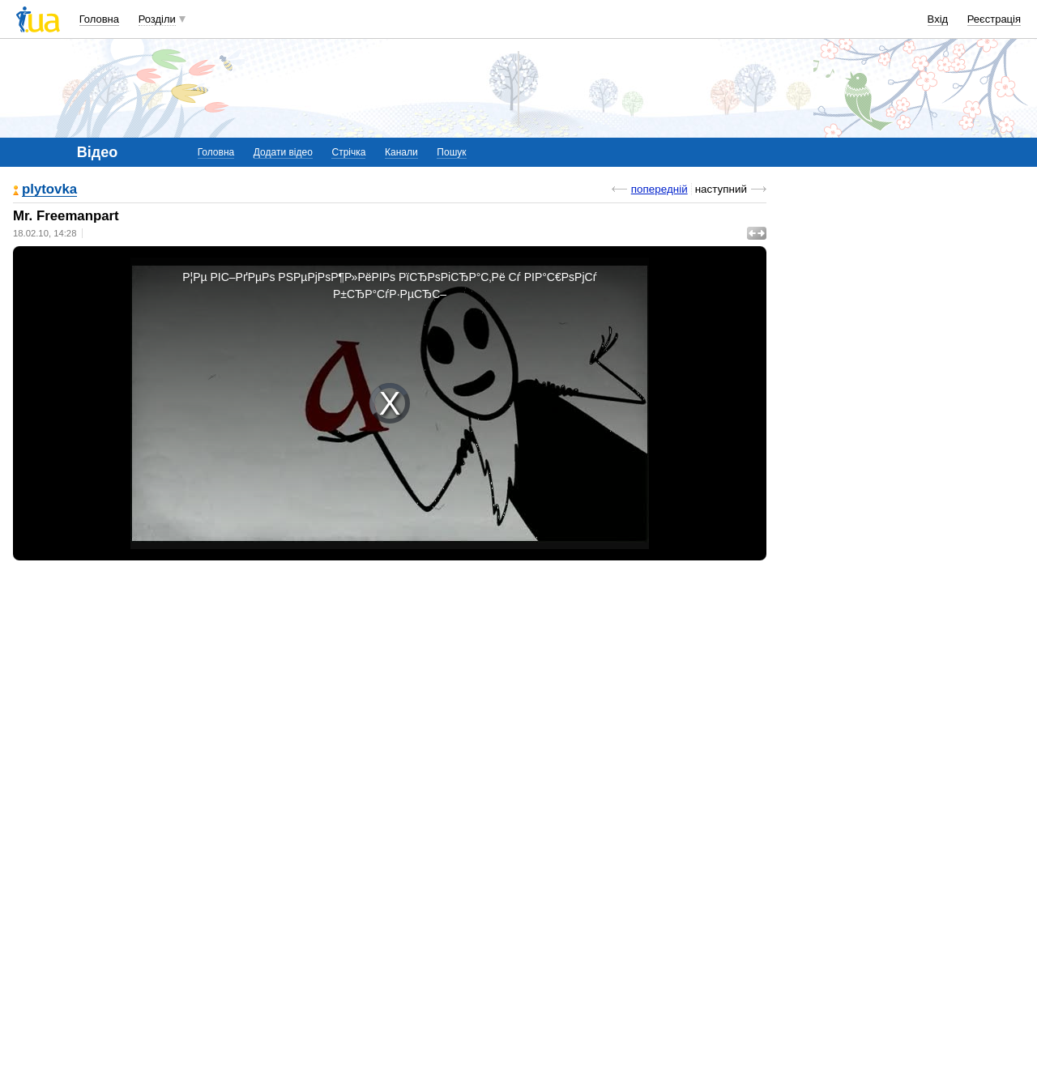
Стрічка (348, 152)
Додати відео (283, 152)
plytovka (49, 190)
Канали (401, 152)
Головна (99, 19)
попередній (659, 189)
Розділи (157, 19)
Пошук (451, 152)
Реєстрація (994, 19)
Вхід (938, 19)
